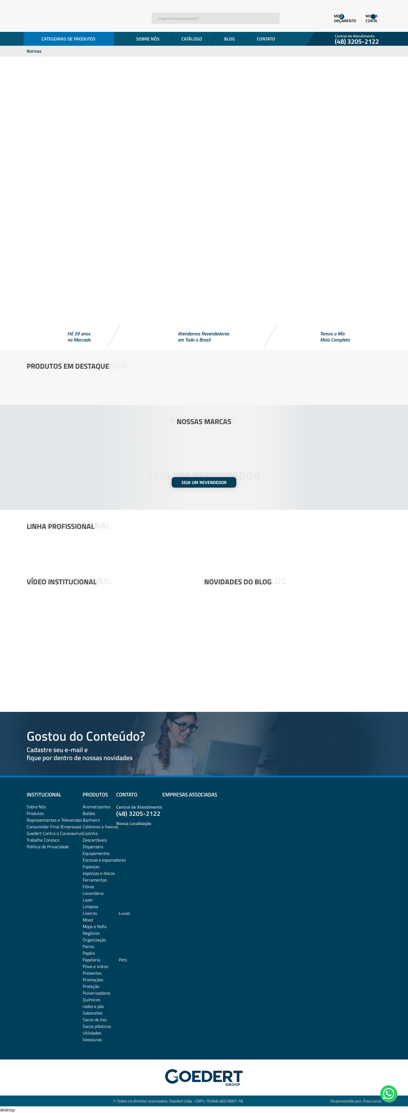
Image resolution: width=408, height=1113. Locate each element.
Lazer (88, 899)
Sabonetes (92, 1013)
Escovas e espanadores (104, 860)
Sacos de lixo (95, 1019)
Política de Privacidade (48, 846)
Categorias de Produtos (68, 38)
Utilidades (92, 1033)
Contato (266, 38)
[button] (204, 310)
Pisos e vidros (95, 966)
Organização (94, 939)
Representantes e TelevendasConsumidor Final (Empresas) (54, 823)
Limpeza (90, 906)
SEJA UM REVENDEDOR (204, 482)
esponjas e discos (99, 873)
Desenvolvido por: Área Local (356, 1101)
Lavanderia (93, 893)
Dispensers (93, 846)
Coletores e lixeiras (100, 826)
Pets (123, 959)
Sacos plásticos (97, 1026)
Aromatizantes (96, 806)
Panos (88, 946)
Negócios (91, 933)
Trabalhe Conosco (43, 840)
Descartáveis (95, 840)
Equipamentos (96, 853)
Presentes (92, 973)
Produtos (35, 813)
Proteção (91, 986)
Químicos (91, 999)
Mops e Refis (95, 926)
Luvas (124, 913)
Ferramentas (95, 880)
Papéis (89, 953)
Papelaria (91, 959)
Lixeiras (90, 913)
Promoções (93, 979)
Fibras (88, 886)
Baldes (89, 813)
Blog (229, 38)
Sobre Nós (147, 38)
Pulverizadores (96, 993)
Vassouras (92, 1039)
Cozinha (90, 833)
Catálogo (191, 38)
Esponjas (91, 866)
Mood (88, 919)
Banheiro (91, 820)
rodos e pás (93, 1006)
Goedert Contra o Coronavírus (55, 833)
